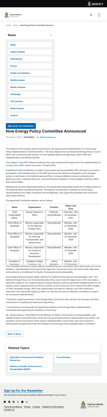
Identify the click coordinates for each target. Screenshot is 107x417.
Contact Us (9, 409)
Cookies (36, 407)
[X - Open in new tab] (18, 401)
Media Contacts (17, 87)
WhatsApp (15, 94)
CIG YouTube (16, 101)
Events (13, 66)
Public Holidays (17, 52)
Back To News (14, 334)
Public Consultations (20, 73)
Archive (14, 115)
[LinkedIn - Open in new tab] (9, 401)
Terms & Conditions (13, 407)
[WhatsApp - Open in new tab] (27, 401)
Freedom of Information (53, 407)
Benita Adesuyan (48, 137)
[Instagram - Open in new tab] (14, 401)
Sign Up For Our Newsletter (21, 126)
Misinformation (17, 80)
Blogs (13, 45)
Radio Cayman (17, 108)
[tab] (30, 35)
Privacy (27, 407)
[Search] (91, 15)
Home (15, 25)
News (12, 35)
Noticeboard (16, 59)
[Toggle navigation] (99, 15)
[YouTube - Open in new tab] (22, 401)
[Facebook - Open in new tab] (5, 401)
